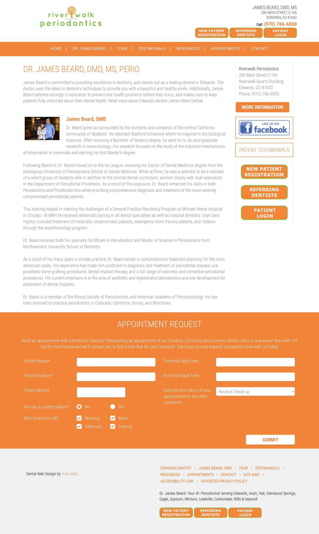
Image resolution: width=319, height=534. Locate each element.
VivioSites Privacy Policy (224, 481)
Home (55, 49)
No (87, 407)
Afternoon (93, 426)
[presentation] (194, 416)
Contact (260, 49)
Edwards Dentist (176, 468)
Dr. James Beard (89, 49)
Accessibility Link (177, 481)
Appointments (225, 49)
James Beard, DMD (215, 468)
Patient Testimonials (264, 149)
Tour (122, 49)
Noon (123, 418)
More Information (262, 107)
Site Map (251, 474)
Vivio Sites (70, 473)
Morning (92, 418)
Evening (125, 426)
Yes (121, 407)
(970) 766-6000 (280, 24)
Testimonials (152, 49)
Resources (188, 49)
